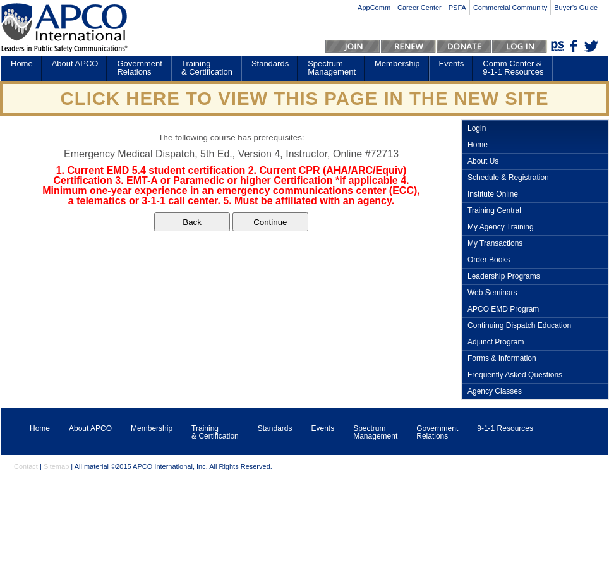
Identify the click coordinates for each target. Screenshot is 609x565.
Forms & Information (501, 359)
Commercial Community (510, 7)
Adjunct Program (495, 342)
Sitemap (56, 466)
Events (451, 63)
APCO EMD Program (503, 309)
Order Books (488, 260)
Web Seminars (492, 293)
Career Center (419, 7)
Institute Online (492, 194)
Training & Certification (206, 67)
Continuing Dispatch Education (519, 326)
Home (22, 63)
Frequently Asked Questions (514, 375)
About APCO (75, 63)
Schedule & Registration (508, 178)
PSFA (457, 7)
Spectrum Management (332, 67)
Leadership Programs (503, 276)
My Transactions (494, 244)
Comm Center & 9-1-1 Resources (513, 67)
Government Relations (139, 67)
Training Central (494, 211)
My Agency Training (500, 227)
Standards (270, 63)
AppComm (374, 7)
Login (476, 129)
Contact (26, 466)
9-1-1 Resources (505, 428)
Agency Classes (494, 391)
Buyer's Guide (576, 7)
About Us (482, 161)
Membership (397, 63)
